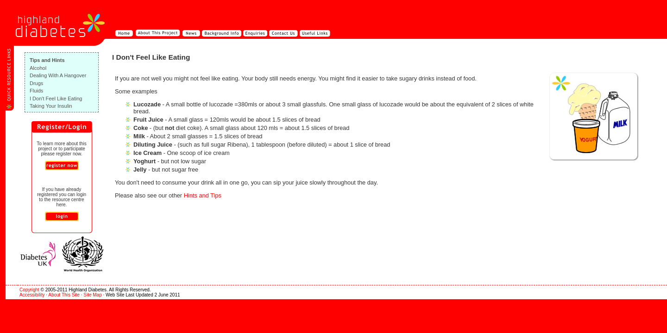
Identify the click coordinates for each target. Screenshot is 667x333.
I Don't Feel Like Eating (56, 98)
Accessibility (31, 294)
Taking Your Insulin (51, 106)
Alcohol (38, 68)
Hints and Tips (202, 195)
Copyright (29, 289)
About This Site (64, 294)
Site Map (92, 294)
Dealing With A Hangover (58, 75)
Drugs (36, 83)
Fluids (36, 90)
